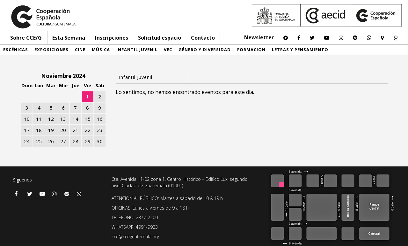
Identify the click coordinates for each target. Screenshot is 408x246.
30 (100, 141)
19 (51, 130)
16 (100, 119)
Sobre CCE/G (26, 37)
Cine (80, 49)
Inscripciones (111, 37)
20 (63, 130)
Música (101, 49)
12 (51, 119)
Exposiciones (51, 49)
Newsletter (259, 37)
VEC (168, 49)
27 (63, 141)
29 (88, 141)
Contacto (203, 37)
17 (27, 130)
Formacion (251, 49)
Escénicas (15, 49)
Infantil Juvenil (136, 49)
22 (88, 130)
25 (39, 141)
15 (88, 119)
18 (39, 130)
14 (75, 119)
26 (51, 141)
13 (63, 119)
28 (75, 141)
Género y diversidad (204, 49)
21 (75, 130)
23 (100, 130)
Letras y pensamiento (300, 49)
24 (27, 141)
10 (27, 119)
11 (39, 119)
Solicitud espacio (159, 37)
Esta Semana (68, 37)
